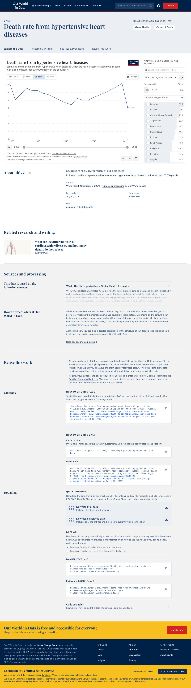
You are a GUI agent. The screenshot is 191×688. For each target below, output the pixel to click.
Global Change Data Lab (49, 652)
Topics (101, 656)
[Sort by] (161, 77)
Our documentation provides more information (96, 544)
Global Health (142, 27)
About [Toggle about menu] (96, 5)
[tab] (13, 77)
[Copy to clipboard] (162, 407)
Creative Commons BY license (83, 379)
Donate (170, 6)
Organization (135, 661)
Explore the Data (13, 49)
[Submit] (150, 5)
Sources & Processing (72, 49)
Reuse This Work (101, 49)
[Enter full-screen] (136, 158)
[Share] (129, 158)
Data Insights (166, 661)
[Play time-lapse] (9, 147)
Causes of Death (164, 27)
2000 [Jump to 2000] (16, 147)
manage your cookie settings (132, 681)
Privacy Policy (110, 681)
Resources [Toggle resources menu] (81, 5)
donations (46, 675)
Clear (180, 84)
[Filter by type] (164, 97)
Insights (67, 6)
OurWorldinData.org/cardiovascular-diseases (25, 160)
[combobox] (134, 6)
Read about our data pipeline (81, 342)
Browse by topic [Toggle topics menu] (41, 5)
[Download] (123, 158)
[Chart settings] (132, 77)
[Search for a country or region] (164, 70)
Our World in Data (20, 5)
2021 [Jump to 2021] (134, 147)
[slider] (24, 147)
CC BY (48, 160)
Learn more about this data (64, 154)
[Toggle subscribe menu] (158, 6)
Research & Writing (41, 49)
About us (133, 656)
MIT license (44, 662)
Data (57, 6)
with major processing (113, 186)
